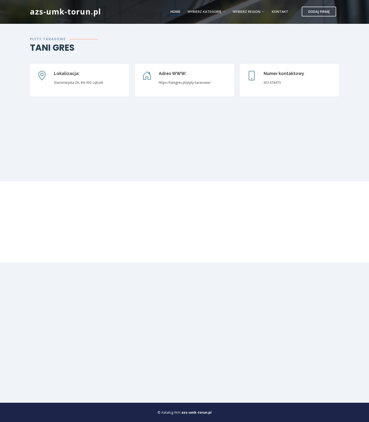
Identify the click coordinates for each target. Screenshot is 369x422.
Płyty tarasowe (48, 39)
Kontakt (280, 11)
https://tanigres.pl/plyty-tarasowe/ (185, 82)
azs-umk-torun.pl (65, 11)
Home (175, 11)
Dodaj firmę (319, 11)
